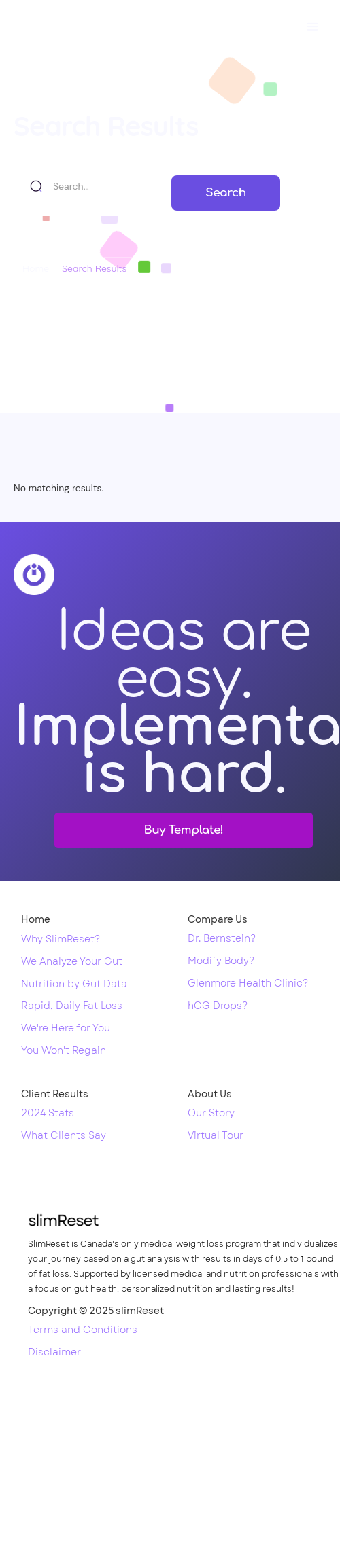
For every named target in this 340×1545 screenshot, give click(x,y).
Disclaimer (54, 1352)
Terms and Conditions (82, 1330)
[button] (312, 27)
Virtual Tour (215, 1136)
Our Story (211, 1113)
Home (35, 268)
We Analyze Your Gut (71, 962)
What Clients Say (63, 1136)
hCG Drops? (218, 1006)
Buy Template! (184, 829)
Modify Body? (221, 961)
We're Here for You (65, 1028)
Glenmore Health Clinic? (248, 984)
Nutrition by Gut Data (74, 984)
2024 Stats (47, 1113)
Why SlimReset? (60, 939)
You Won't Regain (63, 1051)
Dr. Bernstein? (222, 939)
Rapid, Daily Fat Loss (71, 1006)
